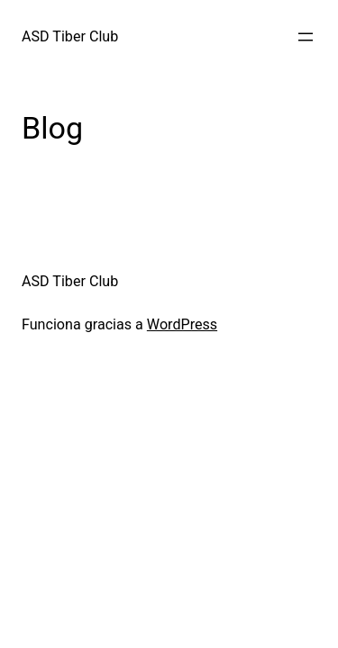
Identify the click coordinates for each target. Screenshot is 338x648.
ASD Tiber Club (70, 36)
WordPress (182, 324)
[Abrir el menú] (305, 37)
